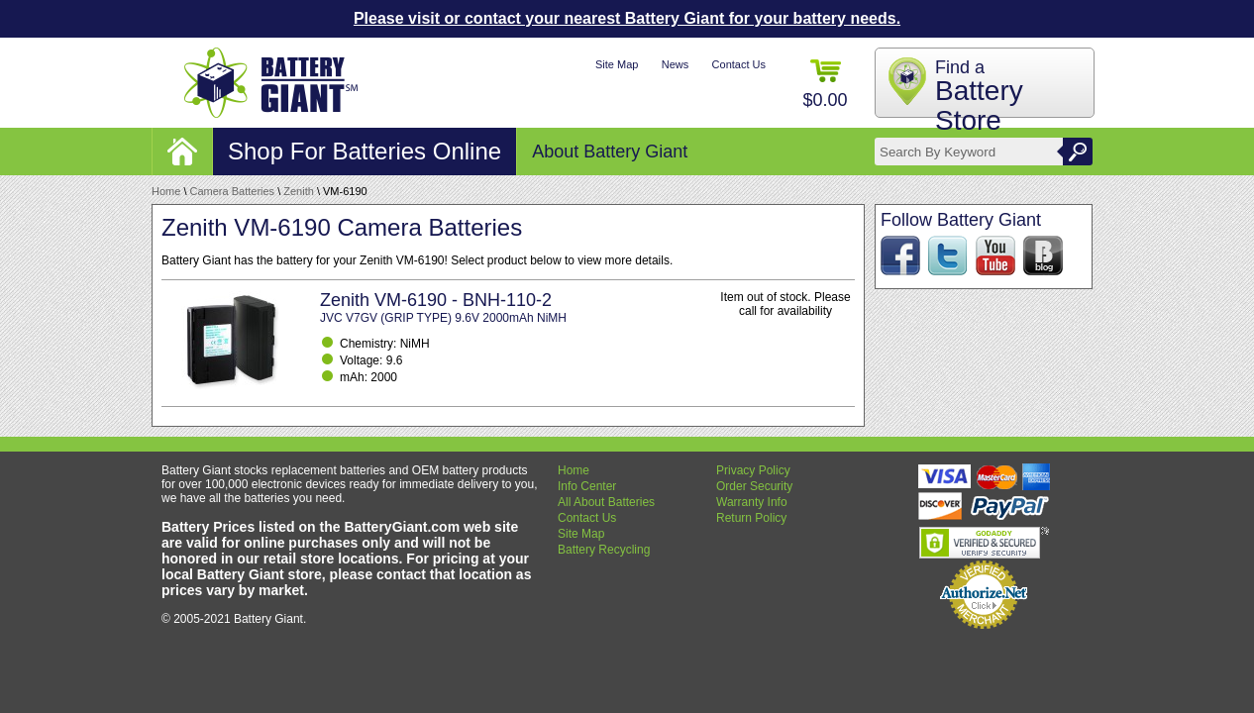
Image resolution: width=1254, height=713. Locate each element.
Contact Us (739, 64)
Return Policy (751, 518)
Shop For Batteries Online (364, 151)
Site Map (616, 64)
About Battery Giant (609, 151)
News (675, 64)
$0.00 (824, 84)
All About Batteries (606, 502)
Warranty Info (751, 502)
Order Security (754, 486)
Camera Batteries (232, 191)
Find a (979, 96)
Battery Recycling (604, 550)
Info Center (587, 486)
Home (166, 191)
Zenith (298, 191)
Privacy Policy (753, 470)
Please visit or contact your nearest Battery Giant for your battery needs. (627, 18)
